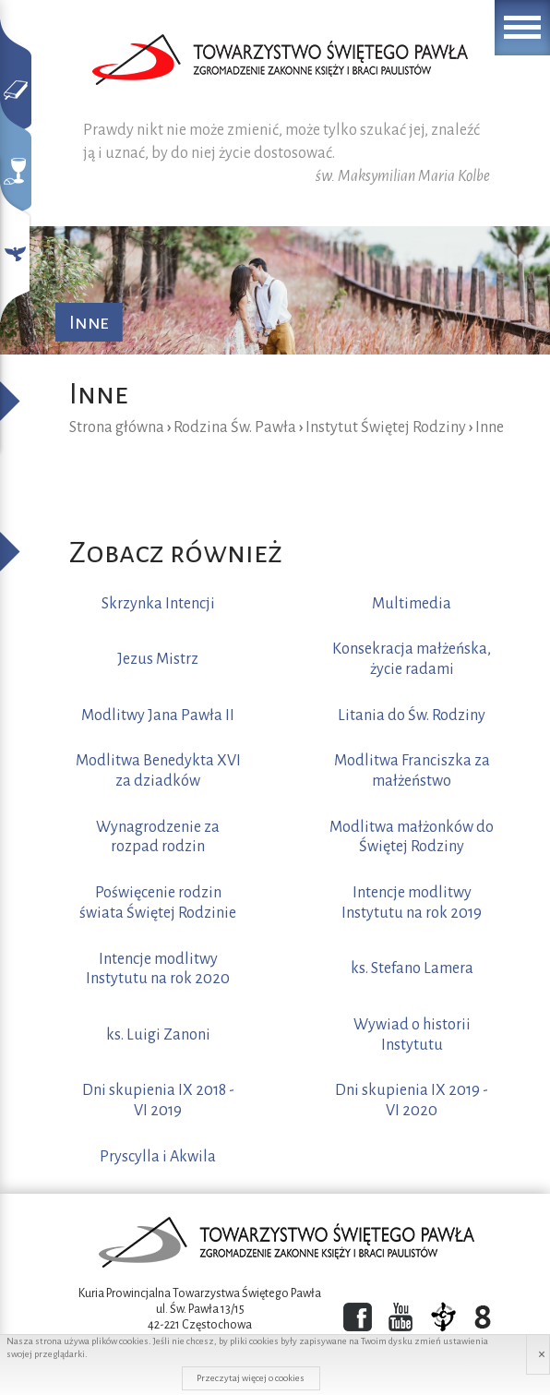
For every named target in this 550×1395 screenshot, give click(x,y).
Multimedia (411, 603)
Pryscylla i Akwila (158, 1156)
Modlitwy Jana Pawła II (157, 715)
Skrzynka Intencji (158, 603)
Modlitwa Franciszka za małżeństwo (412, 770)
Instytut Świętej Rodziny (385, 427)
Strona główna (116, 427)
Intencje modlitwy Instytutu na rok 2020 (158, 969)
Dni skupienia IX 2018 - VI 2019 (158, 1100)
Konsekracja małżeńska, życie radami (411, 659)
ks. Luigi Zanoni (158, 1035)
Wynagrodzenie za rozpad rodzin (158, 837)
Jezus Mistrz (157, 659)
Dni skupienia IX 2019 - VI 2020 (411, 1100)
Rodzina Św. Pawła (234, 427)
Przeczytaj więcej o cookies (251, 1378)
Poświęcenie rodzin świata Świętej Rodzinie (157, 902)
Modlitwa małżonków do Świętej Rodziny (411, 837)
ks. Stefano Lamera (412, 968)
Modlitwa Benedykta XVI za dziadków (158, 770)
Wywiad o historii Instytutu (412, 1034)
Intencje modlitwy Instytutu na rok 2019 (411, 902)
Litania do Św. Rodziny (411, 715)
